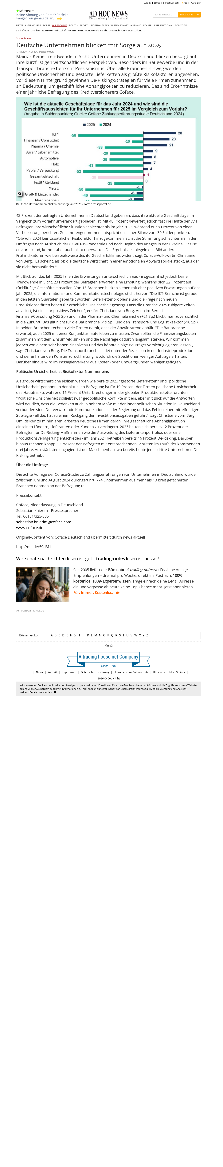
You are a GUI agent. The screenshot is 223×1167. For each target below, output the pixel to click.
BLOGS (157, 3)
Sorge (19, 38)
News (39, 672)
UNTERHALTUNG (99, 25)
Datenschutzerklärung (95, 672)
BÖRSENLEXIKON (171, 3)
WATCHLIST (196, 3)
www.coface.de (29, 527)
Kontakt (52, 672)
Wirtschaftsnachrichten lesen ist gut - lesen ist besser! (87, 558)
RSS (184, 3)
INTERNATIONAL (163, 25)
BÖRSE (46, 25)
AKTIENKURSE (33, 25)
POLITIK (73, 25)
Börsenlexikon (29, 635)
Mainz (27, 38)
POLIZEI (147, 25)
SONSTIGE (181, 25)
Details (33, 692)
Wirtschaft (61, 30)
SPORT (84, 25)
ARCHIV (147, 3)
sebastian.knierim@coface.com (43, 521)
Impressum (69, 672)
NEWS (19, 25)
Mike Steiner (177, 672)
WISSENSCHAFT (119, 25)
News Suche (186, 14)
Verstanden (45, 692)
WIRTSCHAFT (59, 25)
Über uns (159, 672)
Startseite (47, 30)
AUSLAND (135, 25)
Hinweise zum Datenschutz (131, 672)
